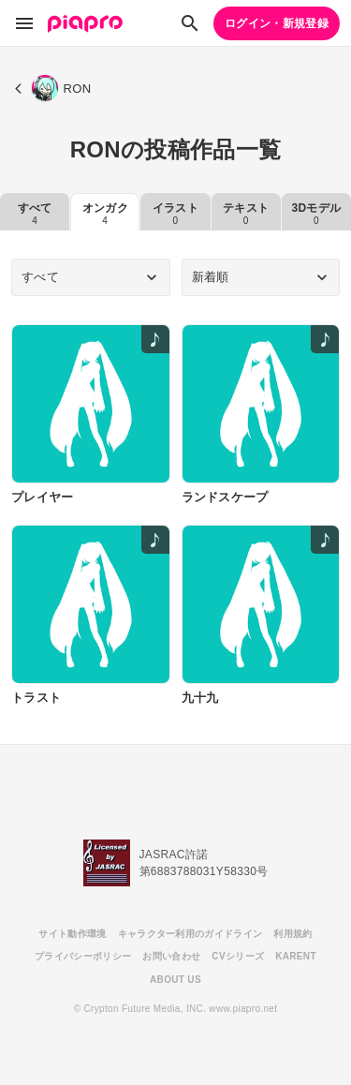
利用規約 (292, 934)
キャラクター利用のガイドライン (190, 934)
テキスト (246, 213)
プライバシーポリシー (83, 956)
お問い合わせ (171, 956)
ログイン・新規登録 (277, 23)
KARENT (295, 956)
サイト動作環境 (72, 934)
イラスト (175, 213)
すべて (35, 213)
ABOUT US (175, 979)
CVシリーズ (238, 956)
